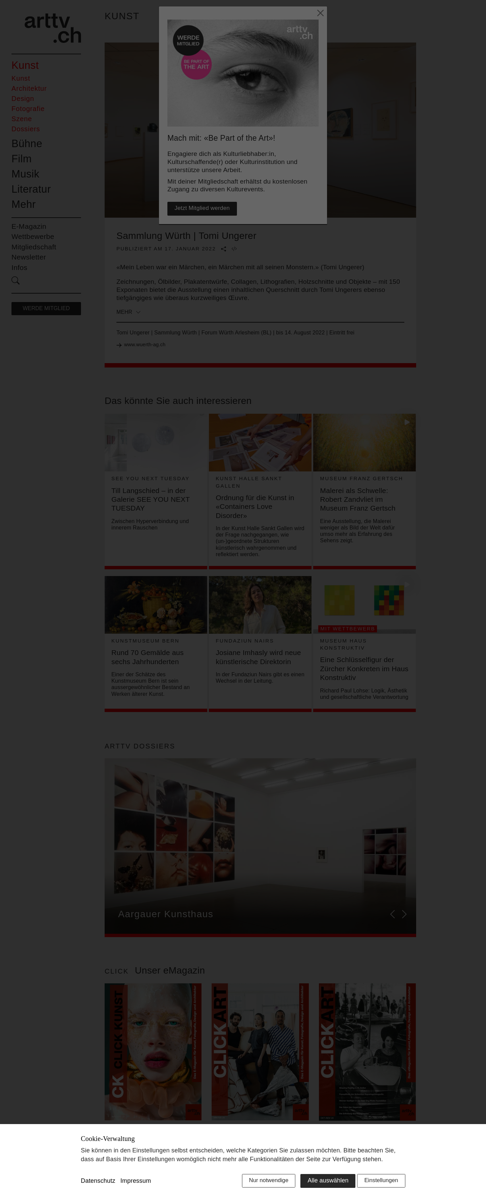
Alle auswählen (321, 1182)
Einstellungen (379, 1182)
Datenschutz (98, 1182)
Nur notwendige (261, 1182)
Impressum (135, 1182)
